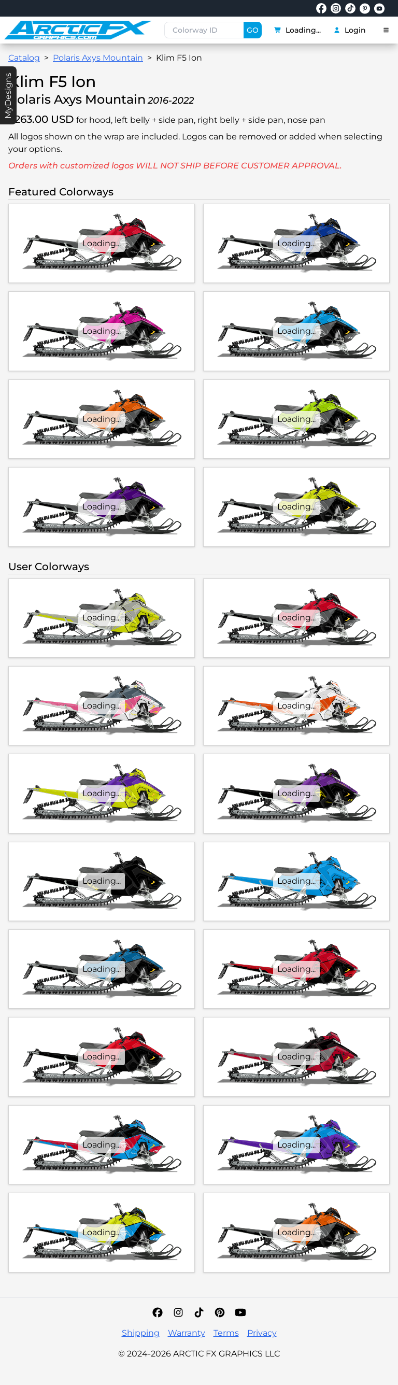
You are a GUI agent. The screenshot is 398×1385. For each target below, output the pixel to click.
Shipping (141, 1333)
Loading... (297, 30)
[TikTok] (199, 1312)
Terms (226, 1333)
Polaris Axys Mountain (98, 58)
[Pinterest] (220, 1312)
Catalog (24, 58)
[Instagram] (178, 1312)
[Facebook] (157, 1312)
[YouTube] (240, 1312)
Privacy (262, 1333)
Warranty (186, 1333)
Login (349, 30)
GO (253, 30)
